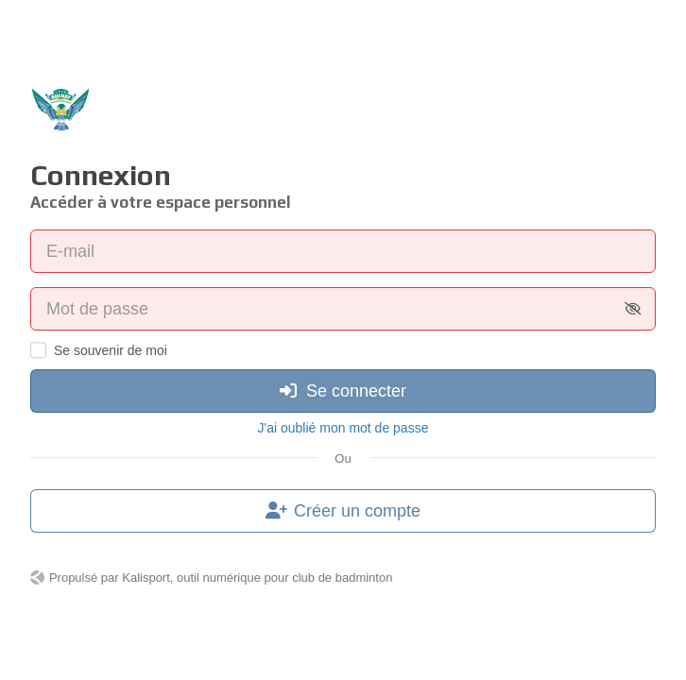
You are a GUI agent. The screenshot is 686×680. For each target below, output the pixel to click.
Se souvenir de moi (110, 350)
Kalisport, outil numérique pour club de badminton (257, 577)
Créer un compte (343, 511)
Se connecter (343, 391)
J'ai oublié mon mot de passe (343, 427)
